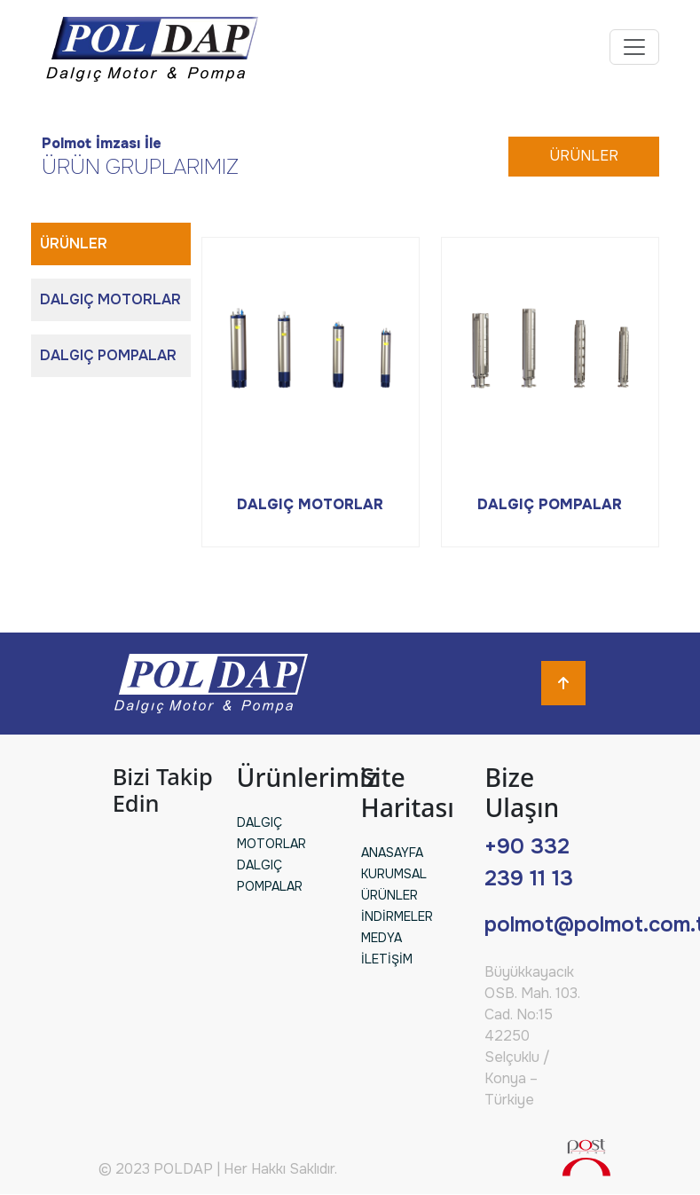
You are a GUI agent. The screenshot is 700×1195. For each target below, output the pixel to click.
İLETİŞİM (387, 959)
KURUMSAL (394, 874)
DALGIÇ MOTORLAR (110, 299)
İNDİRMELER (397, 916)
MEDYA (381, 938)
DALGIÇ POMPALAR (108, 355)
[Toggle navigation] (634, 47)
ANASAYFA (392, 853)
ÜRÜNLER (583, 155)
